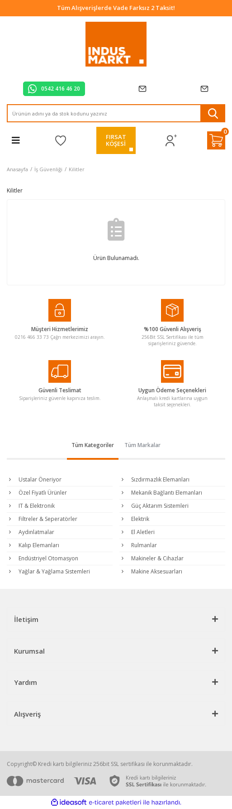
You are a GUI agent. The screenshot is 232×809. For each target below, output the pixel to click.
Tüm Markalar (142, 445)
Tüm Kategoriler (92, 445)
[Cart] (216, 140)
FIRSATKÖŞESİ (116, 140)
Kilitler (77, 169)
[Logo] (116, 44)
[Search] (116, 113)
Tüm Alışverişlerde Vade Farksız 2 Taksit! (116, 8)
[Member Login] (171, 141)
